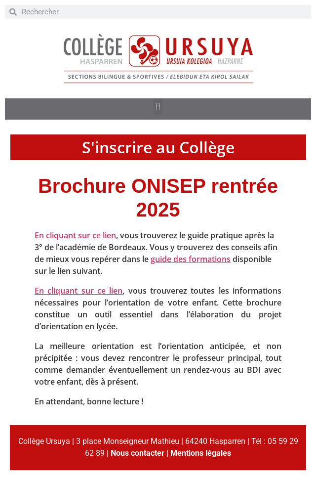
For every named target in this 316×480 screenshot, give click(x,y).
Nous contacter (137, 453)
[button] (157, 106)
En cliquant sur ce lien (75, 235)
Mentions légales (200, 453)
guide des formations (191, 259)
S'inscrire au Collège (158, 147)
